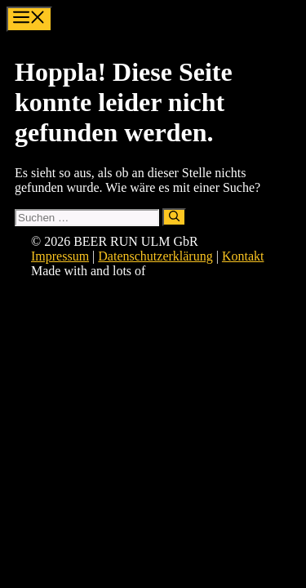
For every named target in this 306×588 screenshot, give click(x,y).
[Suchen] (174, 217)
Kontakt (243, 256)
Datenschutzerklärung (155, 256)
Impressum (60, 256)
